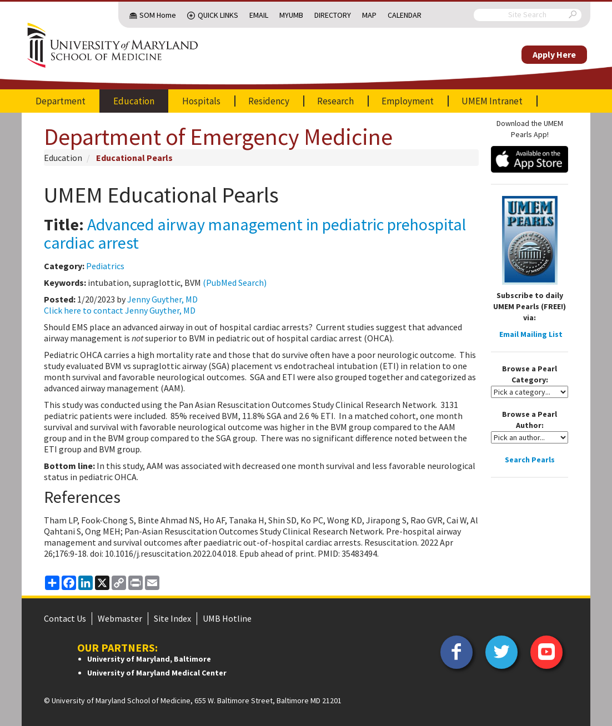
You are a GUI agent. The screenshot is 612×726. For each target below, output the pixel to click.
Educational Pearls (134, 157)
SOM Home (157, 15)
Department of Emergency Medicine (218, 136)
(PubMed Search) (235, 282)
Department (61, 101)
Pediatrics (105, 265)
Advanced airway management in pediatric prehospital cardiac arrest (255, 233)
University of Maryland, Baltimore (149, 659)
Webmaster (120, 618)
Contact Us (65, 618)
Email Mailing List (531, 334)
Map (369, 15)
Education (133, 101)
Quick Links (218, 15)
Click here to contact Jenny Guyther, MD (119, 310)
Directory (332, 15)
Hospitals (201, 101)
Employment (408, 101)
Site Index (172, 618)
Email (258, 15)
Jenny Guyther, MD (162, 299)
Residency (268, 101)
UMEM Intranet (492, 101)
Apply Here (554, 54)
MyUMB (291, 15)
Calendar (405, 15)
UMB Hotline (227, 618)
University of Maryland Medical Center (157, 673)
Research (335, 101)
